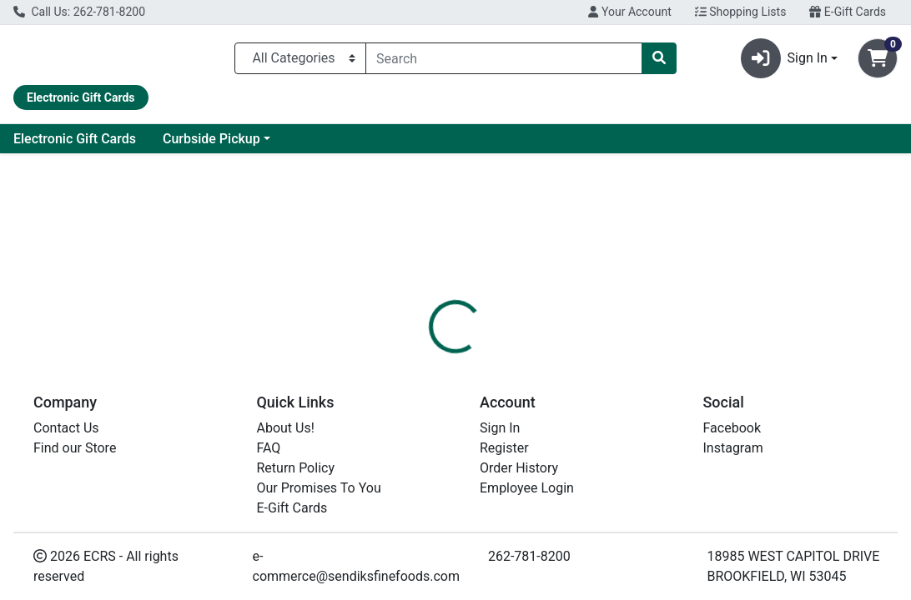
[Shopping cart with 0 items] (878, 62)
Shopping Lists (741, 11)
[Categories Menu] (300, 62)
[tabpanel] (645, 473)
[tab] (424, 394)
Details (424, 394)
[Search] (503, 62)
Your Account (629, 11)
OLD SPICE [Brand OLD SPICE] (577, 474)
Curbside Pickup (360, 145)
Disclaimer (499, 394)
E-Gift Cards (847, 11)
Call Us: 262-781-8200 (79, 11)
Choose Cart (783, 304)
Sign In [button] (784, 62)
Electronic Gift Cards (223, 145)
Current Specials (76, 145)
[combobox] (503, 62)
